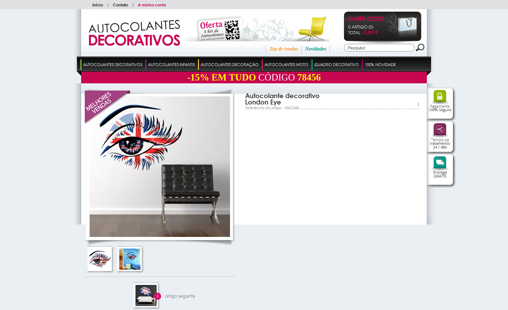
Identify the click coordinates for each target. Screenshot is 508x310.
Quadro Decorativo (336, 64)
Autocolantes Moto (286, 64)
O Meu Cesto (366, 19)
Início (97, 4)
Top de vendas (284, 49)
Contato (120, 4)
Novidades (315, 49)
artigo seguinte (180, 296)
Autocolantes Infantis (171, 64)
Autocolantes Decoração (230, 64)
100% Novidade (380, 64)
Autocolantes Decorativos (112, 64)
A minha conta (152, 4)
